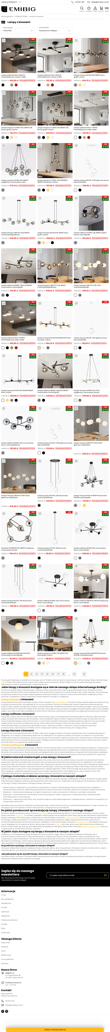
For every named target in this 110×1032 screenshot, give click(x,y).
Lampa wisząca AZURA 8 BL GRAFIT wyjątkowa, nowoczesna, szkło (14, 181)
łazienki (76, 817)
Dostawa (4, 963)
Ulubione (4, 947)
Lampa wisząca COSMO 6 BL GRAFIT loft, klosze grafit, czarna (53, 128)
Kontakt (4, 924)
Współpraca (6, 903)
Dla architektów (7, 899)
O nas (3, 895)
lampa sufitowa (60, 702)
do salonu (19, 815)
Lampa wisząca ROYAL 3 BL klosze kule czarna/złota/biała (52, 496)
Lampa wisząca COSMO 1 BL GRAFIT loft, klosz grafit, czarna (52, 654)
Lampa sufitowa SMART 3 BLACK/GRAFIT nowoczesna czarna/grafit (16, 286)
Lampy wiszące (10, 699)
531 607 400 (79, 2)
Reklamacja (6, 955)
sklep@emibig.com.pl (100, 2)
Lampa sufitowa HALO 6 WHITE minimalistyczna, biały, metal (13, 339)
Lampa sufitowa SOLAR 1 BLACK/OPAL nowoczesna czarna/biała (15, 654)
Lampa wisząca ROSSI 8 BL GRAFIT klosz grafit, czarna (89, 76)
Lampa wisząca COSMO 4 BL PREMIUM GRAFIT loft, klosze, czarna (52, 181)
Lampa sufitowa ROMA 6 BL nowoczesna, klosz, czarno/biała (90, 549)
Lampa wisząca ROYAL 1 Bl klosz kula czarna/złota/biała (51, 549)
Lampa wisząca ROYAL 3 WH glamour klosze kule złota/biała (54, 444)
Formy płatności (7, 959)
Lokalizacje (5, 932)
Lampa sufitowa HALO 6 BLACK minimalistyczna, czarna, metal (13, 76)
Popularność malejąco (48, 30)
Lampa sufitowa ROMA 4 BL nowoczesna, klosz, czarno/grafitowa (17, 444)
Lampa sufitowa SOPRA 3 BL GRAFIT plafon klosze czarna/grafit (90, 234)
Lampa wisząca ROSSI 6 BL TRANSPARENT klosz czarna (17, 391)
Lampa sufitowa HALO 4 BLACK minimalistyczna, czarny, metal (49, 76)
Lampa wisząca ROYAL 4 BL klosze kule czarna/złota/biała (16, 602)
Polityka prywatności (9, 920)
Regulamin (5, 916)
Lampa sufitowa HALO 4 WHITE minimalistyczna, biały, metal (86, 128)
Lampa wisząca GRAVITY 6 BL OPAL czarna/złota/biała (87, 286)
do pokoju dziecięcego (91, 826)
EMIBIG (3, 682)
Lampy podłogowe (12, 745)
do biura (58, 824)
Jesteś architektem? (9, 2)
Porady (4, 907)
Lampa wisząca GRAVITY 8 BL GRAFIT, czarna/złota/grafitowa (15, 234)
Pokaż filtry (7, 30)
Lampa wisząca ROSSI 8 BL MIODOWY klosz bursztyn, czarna (54, 339)
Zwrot (3, 951)
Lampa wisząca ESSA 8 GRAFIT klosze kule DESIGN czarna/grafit (90, 496)
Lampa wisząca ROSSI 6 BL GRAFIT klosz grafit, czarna (52, 234)
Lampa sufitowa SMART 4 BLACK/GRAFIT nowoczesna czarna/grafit (52, 391)
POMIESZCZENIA (21, 16)
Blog (3, 928)
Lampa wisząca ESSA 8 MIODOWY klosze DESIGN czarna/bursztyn (90, 654)
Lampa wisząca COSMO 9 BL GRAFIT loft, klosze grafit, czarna (16, 128)
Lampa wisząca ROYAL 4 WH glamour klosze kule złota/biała (91, 181)
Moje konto (5, 942)
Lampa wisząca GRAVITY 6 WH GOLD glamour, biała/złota (88, 444)
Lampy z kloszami (36, 16)
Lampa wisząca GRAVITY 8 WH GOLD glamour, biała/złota (15, 497)
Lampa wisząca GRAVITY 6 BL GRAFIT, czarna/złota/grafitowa (51, 286)
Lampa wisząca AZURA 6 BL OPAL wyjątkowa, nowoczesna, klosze (87, 391)
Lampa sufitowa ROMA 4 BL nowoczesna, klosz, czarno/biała (53, 602)
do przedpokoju (81, 822)
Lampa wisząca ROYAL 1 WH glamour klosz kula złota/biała (90, 339)
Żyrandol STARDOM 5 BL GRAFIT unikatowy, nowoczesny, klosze (17, 549)
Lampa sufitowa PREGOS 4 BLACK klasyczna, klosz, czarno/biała (91, 602)
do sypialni (43, 813)
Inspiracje (5, 912)
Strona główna (7, 16)
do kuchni (68, 817)
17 (74, 674)
